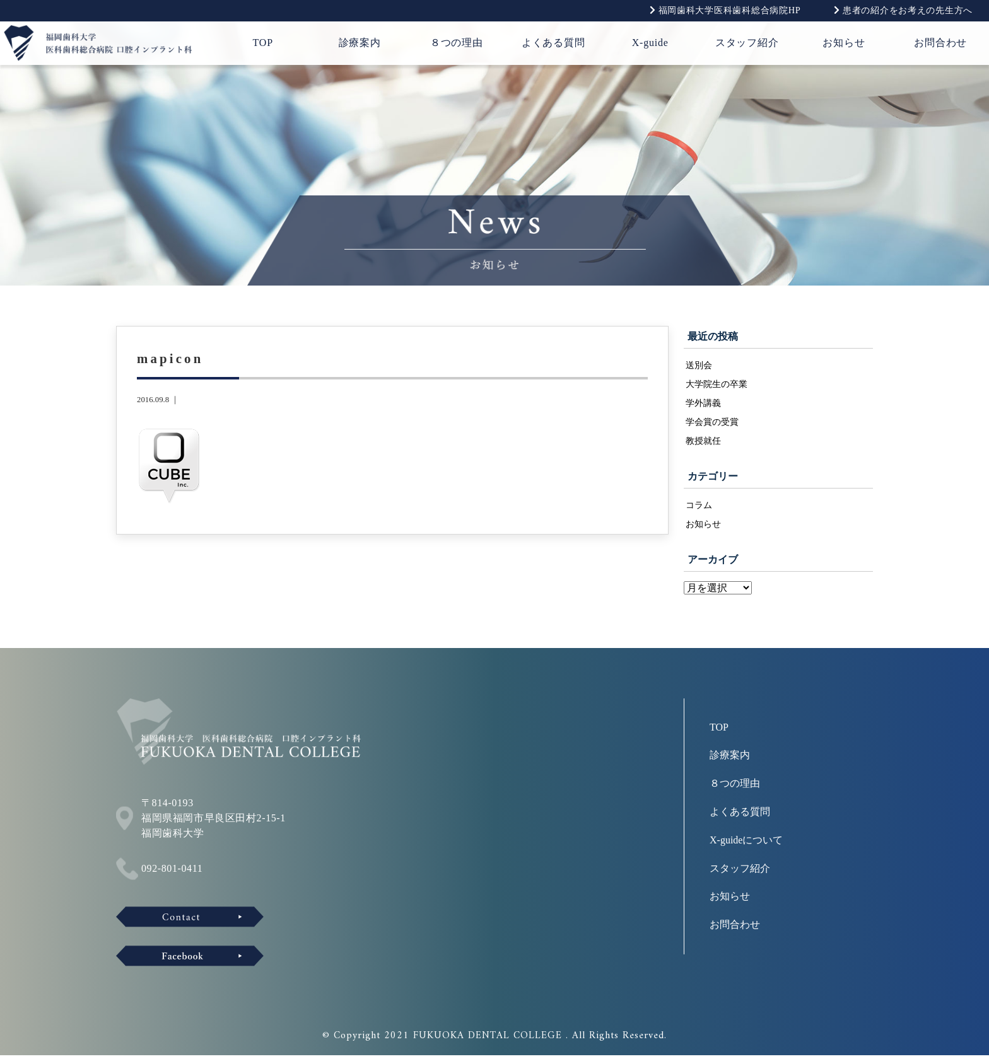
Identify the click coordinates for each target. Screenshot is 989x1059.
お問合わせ (940, 42)
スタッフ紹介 (747, 42)
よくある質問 (553, 42)
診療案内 (360, 42)
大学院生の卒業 (716, 384)
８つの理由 (456, 42)
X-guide (650, 42)
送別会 (699, 365)
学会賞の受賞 (712, 424)
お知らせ (843, 42)
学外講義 (703, 404)
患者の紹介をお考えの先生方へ (903, 10)
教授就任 (703, 443)
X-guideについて (746, 843)
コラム (699, 507)
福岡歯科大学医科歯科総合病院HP (725, 10)
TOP (263, 42)
